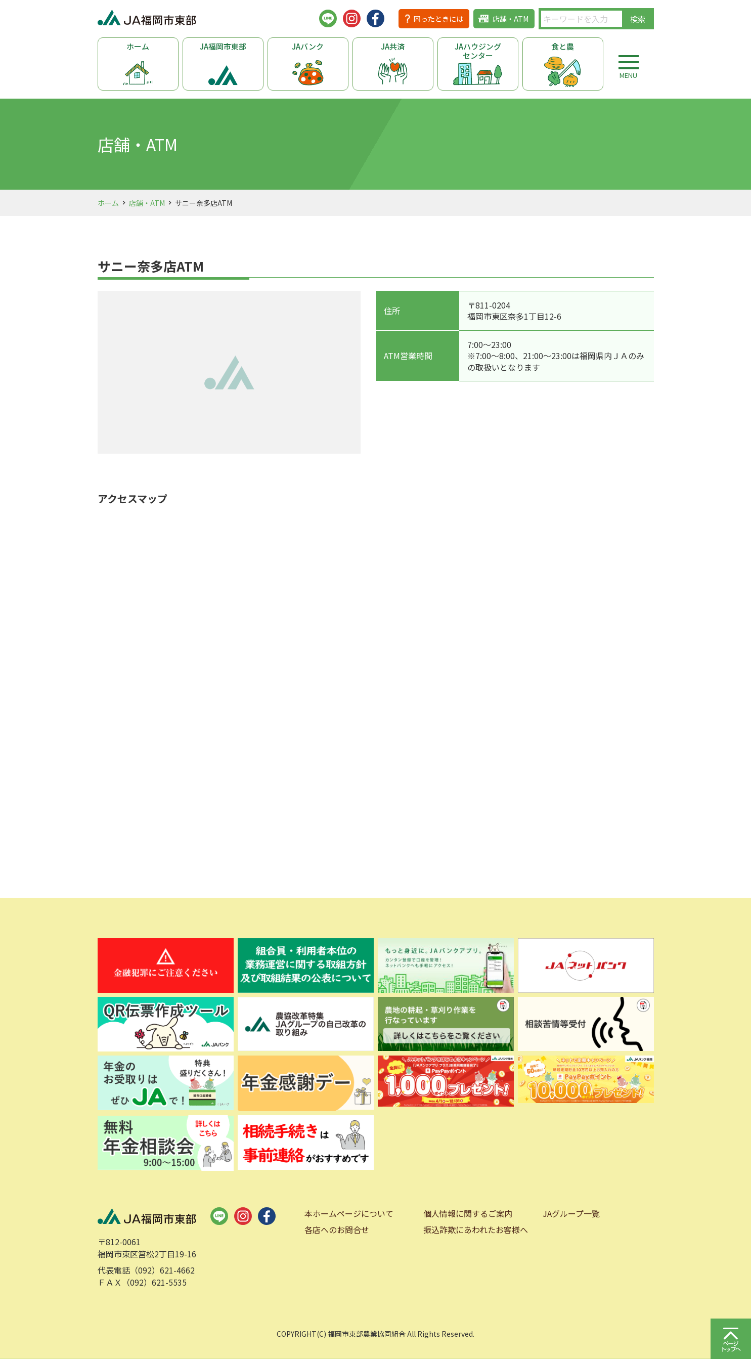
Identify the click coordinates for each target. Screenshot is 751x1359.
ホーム (137, 46)
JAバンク (308, 46)
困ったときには (438, 19)
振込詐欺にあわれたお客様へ (475, 1229)
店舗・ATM (510, 19)
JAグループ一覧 (571, 1213)
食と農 (562, 46)
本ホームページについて (348, 1213)
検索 (637, 19)
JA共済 (393, 46)
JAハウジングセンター (478, 51)
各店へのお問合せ (336, 1229)
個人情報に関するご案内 (467, 1213)
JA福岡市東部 (223, 46)
